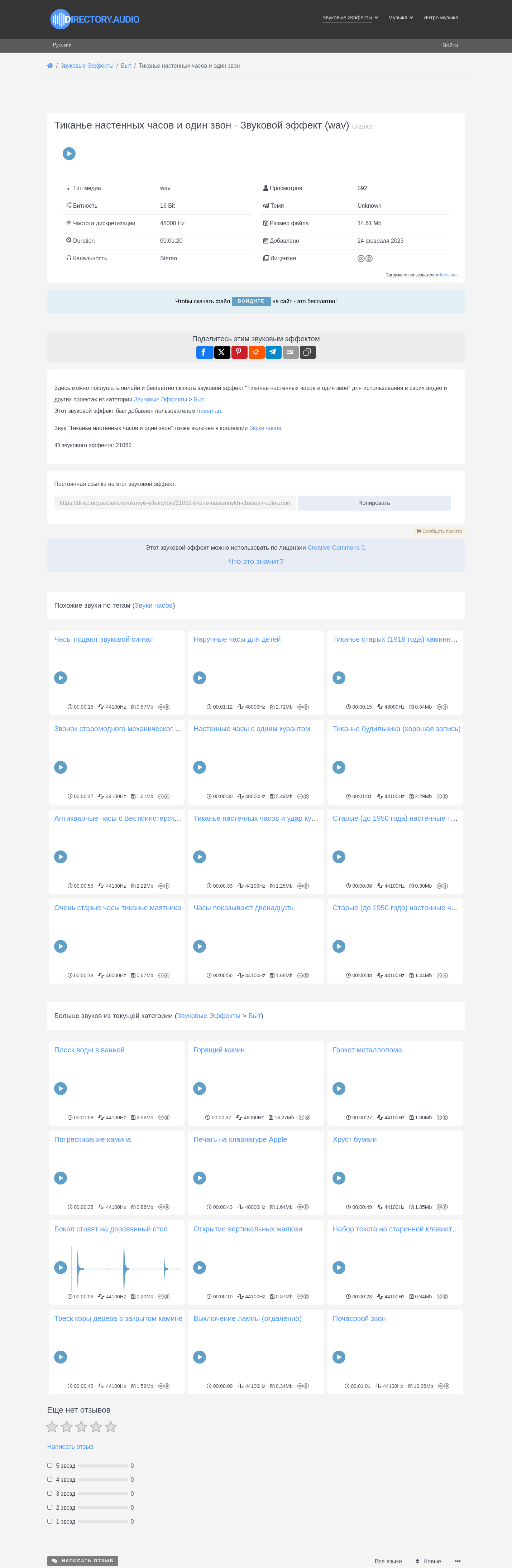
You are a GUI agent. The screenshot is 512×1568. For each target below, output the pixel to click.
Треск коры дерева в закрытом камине (118, 1318)
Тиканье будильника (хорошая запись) (397, 729)
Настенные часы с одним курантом (251, 729)
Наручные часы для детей (237, 639)
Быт (198, 399)
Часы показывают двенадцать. (244, 908)
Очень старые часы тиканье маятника (117, 908)
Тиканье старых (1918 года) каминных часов (406, 639)
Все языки (388, 1561)
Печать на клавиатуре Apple (240, 1139)
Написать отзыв (70, 1446)
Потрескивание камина (92, 1139)
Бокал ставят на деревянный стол (111, 1229)
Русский (62, 45)
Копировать (372, 501)
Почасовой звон (359, 1318)
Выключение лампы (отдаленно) (247, 1318)
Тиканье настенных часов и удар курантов (263, 818)
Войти (450, 45)
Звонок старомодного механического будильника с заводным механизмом (177, 729)
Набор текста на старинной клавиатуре (398, 1229)
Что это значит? (255, 561)
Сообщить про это (439, 531)
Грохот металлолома (367, 1050)
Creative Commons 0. (336, 547)
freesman (449, 275)
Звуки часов (265, 428)
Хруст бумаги (355, 1139)
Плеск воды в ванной (89, 1050)
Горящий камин (219, 1050)
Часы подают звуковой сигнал (104, 639)
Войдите (251, 301)
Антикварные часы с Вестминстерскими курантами (139, 818)
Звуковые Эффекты (160, 399)
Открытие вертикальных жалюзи (247, 1229)
